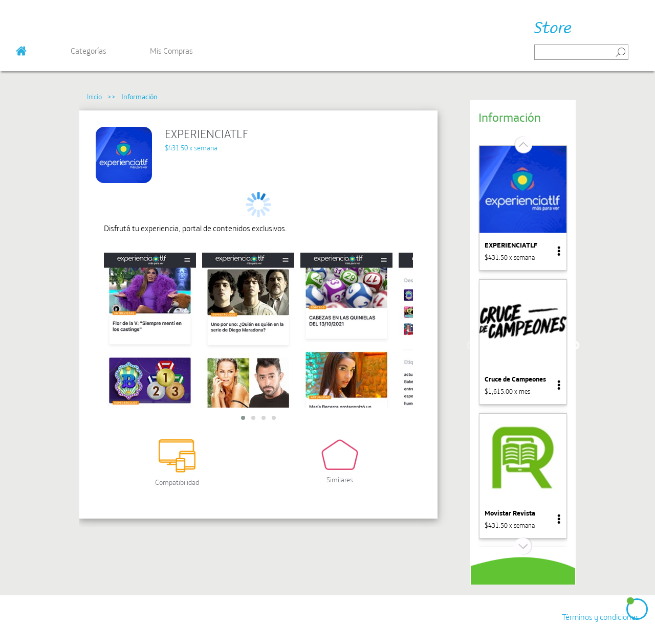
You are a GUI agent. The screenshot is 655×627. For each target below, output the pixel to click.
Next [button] (575, 346)
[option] (522, 208)
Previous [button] (471, 346)
